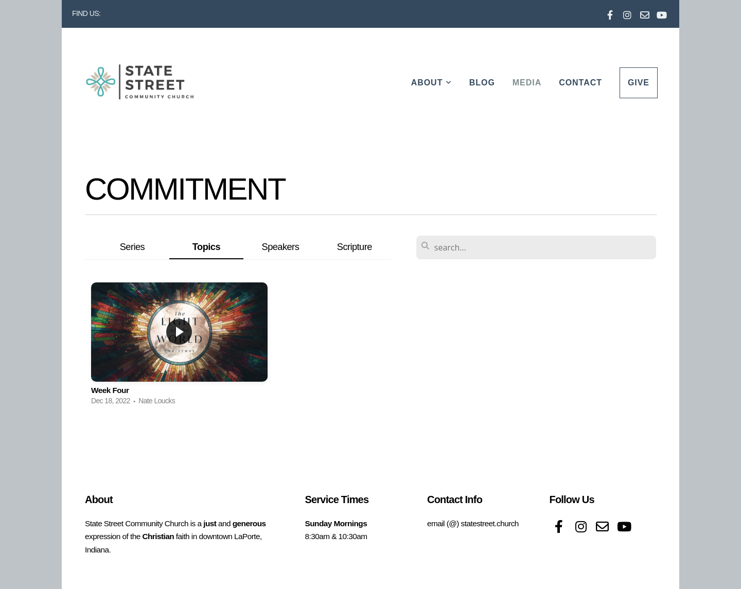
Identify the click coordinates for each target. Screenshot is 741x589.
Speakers (280, 246)
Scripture (354, 246)
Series (132, 246)
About (431, 82)
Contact (580, 82)
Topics (206, 246)
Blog (482, 82)
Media (527, 82)
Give (638, 82)
